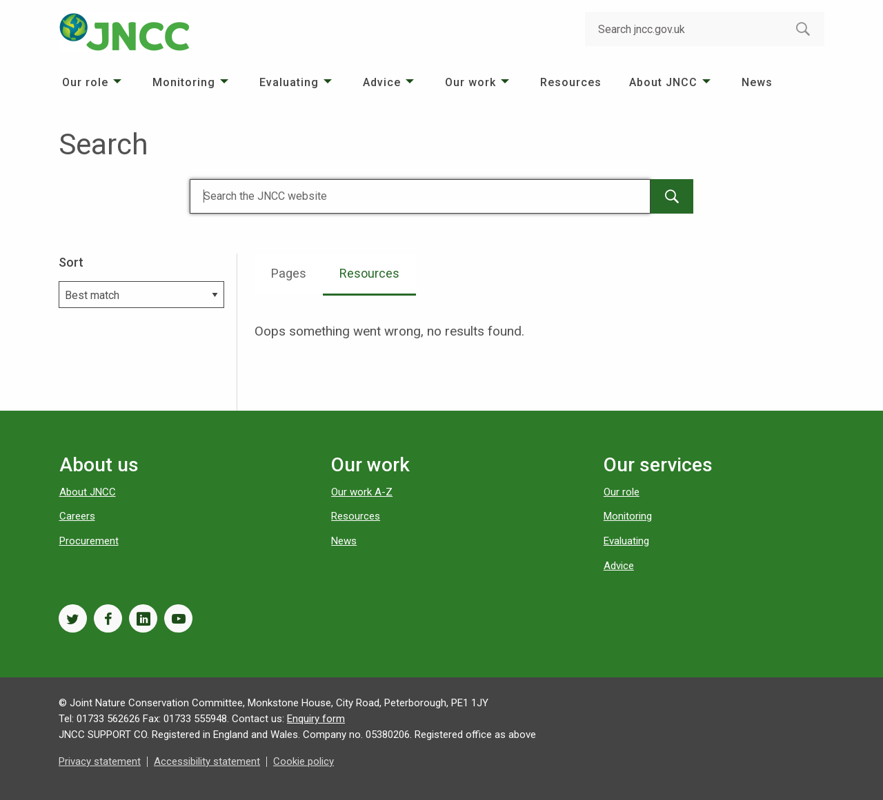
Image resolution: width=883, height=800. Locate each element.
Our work (470, 82)
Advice (382, 82)
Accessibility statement (207, 761)
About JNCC (663, 82)
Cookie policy (303, 761)
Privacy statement (100, 761)
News (757, 82)
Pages (288, 273)
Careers (77, 516)
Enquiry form (316, 718)
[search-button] (803, 29)
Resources (571, 82)
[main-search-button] (672, 196)
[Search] (420, 196)
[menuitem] (93, 82)
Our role (85, 82)
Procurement (89, 541)
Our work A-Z (362, 492)
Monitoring (183, 82)
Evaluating (289, 82)
